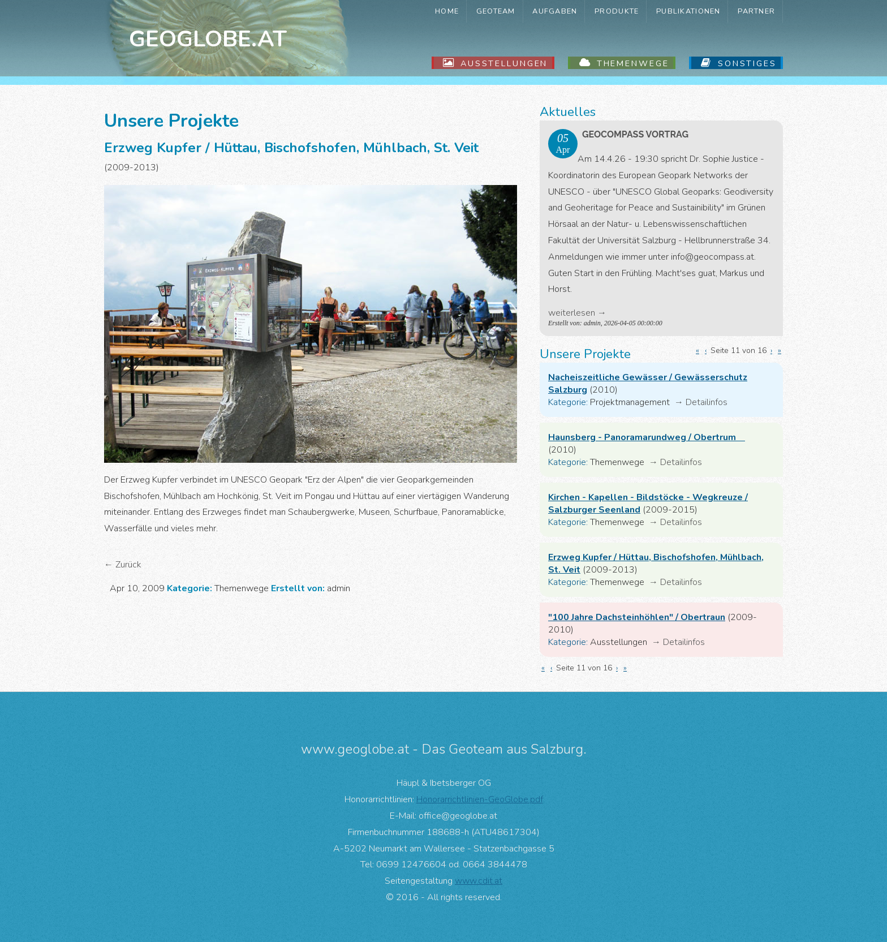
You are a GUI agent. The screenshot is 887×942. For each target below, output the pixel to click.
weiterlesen (571, 313)
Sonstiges (747, 63)
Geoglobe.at (208, 39)
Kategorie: (568, 402)
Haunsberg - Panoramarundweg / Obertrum (646, 437)
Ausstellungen (504, 63)
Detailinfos (706, 402)
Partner (756, 11)
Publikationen (688, 11)
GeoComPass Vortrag (635, 134)
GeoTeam (495, 11)
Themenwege (633, 63)
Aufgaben (554, 11)
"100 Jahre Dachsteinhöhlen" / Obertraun (636, 617)
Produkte (617, 11)
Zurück (128, 564)
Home (447, 11)
